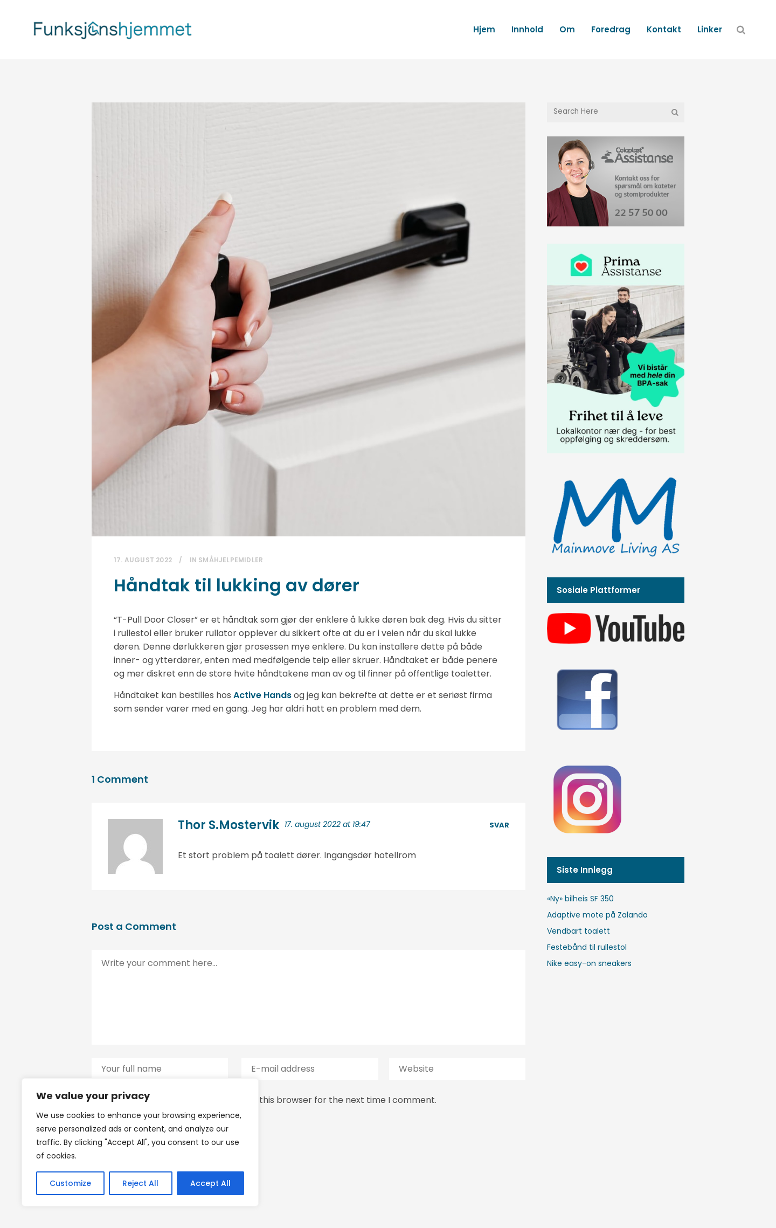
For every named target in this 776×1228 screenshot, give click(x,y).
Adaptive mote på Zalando (597, 914)
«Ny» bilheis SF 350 (580, 898)
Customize (70, 1183)
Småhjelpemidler (230, 559)
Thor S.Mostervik (228, 825)
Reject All (140, 1183)
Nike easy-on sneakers (589, 963)
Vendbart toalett (578, 931)
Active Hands (262, 695)
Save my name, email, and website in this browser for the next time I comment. (269, 1100)
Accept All (210, 1183)
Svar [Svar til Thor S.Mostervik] (499, 825)
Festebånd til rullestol (587, 947)
